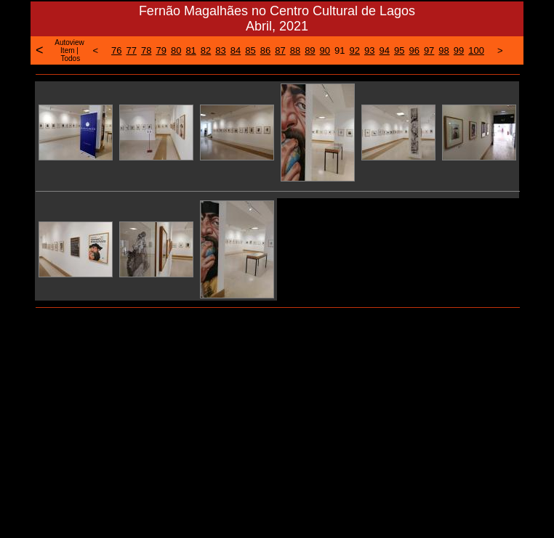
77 (132, 50)
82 (206, 50)
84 (235, 50)
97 (429, 50)
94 (384, 50)
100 (476, 50)
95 (399, 50)
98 (443, 50)
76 (116, 50)
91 (339, 50)
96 (414, 50)
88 (295, 50)
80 (176, 50)
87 (280, 50)
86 (265, 50)
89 (310, 50)
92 (355, 50)
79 (161, 50)
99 (459, 50)
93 (369, 50)
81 (190, 50)
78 (146, 50)
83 (220, 50)
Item (67, 50)
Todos (70, 58)
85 (250, 50)
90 (325, 50)
